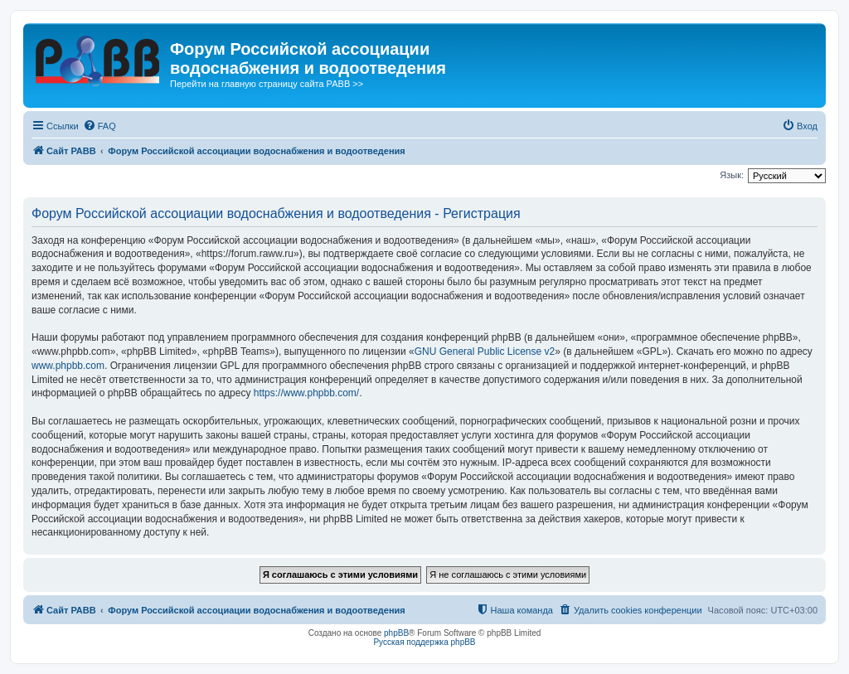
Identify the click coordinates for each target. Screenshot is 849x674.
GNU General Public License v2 (485, 351)
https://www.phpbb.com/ (306, 393)
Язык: (732, 175)
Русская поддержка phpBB (424, 642)
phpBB (396, 633)
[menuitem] (99, 126)
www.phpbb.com (68, 365)
